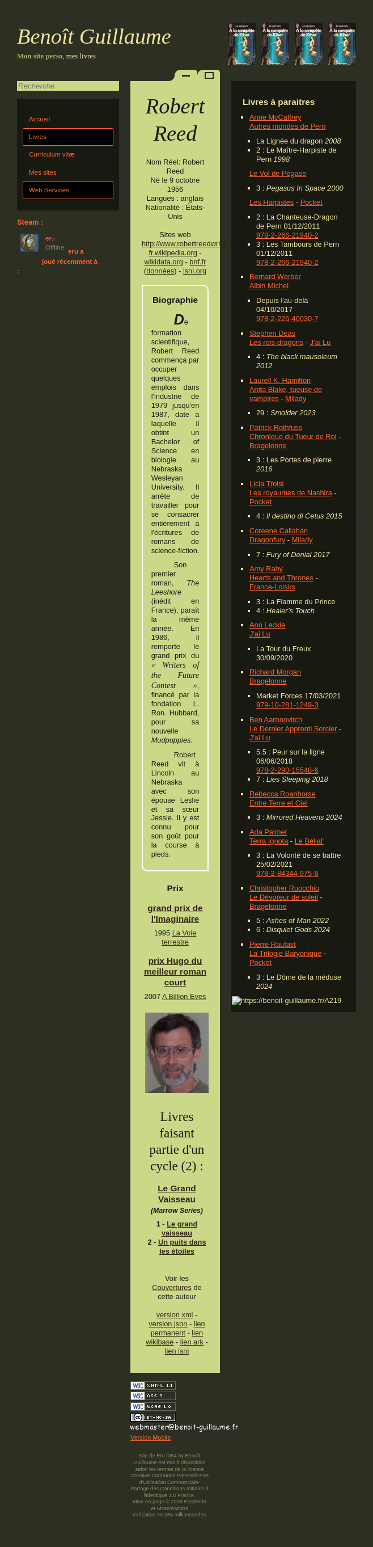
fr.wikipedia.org (173, 252)
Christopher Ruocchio (284, 888)
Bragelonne (267, 445)
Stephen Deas (272, 333)
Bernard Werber (275, 276)
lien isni (177, 1351)
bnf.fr (197, 262)
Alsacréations (172, 1508)
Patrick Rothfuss (275, 427)
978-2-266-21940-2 (287, 235)
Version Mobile (150, 1437)
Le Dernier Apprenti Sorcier (293, 728)
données (160, 271)
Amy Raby (266, 568)
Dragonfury (267, 540)
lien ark (192, 1342)
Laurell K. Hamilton (280, 380)
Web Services (49, 190)
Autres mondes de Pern (287, 126)
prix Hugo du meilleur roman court (175, 971)
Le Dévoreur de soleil (283, 897)
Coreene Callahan (278, 530)
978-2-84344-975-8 (287, 873)
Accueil (39, 119)
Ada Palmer (268, 832)
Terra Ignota (268, 841)
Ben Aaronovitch (275, 719)
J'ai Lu (320, 342)
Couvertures (172, 1287)
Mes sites (43, 172)
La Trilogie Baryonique (285, 953)
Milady (295, 398)
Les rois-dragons (276, 342)
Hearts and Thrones (281, 578)
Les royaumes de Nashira (290, 492)
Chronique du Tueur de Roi (293, 436)
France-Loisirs (272, 587)
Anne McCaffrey (275, 117)
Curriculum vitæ (52, 154)
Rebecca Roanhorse (282, 794)
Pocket (311, 202)
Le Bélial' (309, 841)
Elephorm (195, 1501)
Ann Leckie (267, 625)
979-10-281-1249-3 (287, 705)
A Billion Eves (184, 996)
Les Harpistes (271, 202)
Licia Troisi (266, 483)
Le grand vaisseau (179, 1228)
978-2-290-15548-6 (287, 770)
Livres (37, 136)
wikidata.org (164, 262)
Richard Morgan (275, 672)
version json (168, 1324)
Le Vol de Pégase (277, 173)
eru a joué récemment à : (57, 261)
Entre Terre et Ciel (278, 803)
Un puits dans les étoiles (182, 1246)
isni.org (194, 271)
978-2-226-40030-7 (287, 318)
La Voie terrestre (179, 937)
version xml (174, 1314)
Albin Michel (269, 285)
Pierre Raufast (272, 944)
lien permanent (178, 1328)
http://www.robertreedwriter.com (193, 243)
